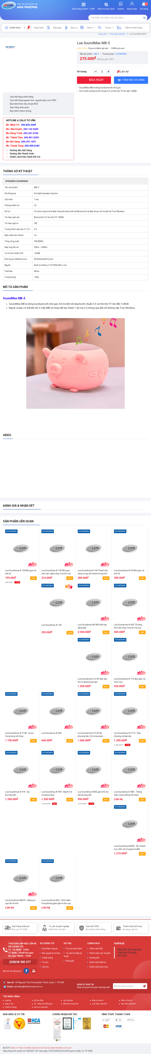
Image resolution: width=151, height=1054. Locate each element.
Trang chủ (102, 34)
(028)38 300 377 (20, 962)
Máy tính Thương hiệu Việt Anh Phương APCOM (130, 952)
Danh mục (15, 28)
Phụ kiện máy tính (117, 34)
